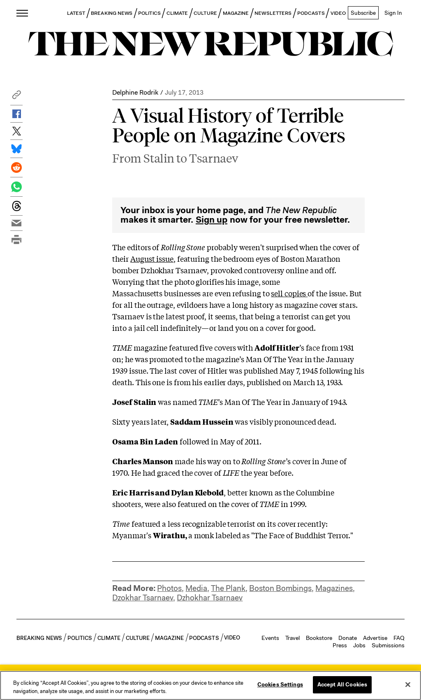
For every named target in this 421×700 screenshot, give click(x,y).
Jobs (359, 620)
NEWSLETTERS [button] (272, 13)
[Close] (408, 684)
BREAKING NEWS (111, 13)
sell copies (289, 268)
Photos (169, 563)
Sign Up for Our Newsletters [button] (146, 657)
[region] (210, 685)
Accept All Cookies (342, 684)
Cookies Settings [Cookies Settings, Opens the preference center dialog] (280, 684)
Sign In (393, 12)
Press (340, 620)
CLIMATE (177, 13)
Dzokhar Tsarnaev (142, 572)
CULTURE (205, 13)
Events (270, 612)
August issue (151, 233)
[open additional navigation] (22, 13)
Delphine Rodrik (135, 92)
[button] (16, 96)
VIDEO (338, 13)
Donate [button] (347, 612)
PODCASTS (311, 13)
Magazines (334, 563)
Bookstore (319, 612)
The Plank (228, 563)
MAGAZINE (236, 13)
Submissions (388, 620)
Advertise (375, 612)
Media (196, 563)
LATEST (76, 13)
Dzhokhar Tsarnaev (210, 572)
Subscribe (363, 12)
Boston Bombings (280, 563)
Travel (292, 612)
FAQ (399, 612)
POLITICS (149, 13)
